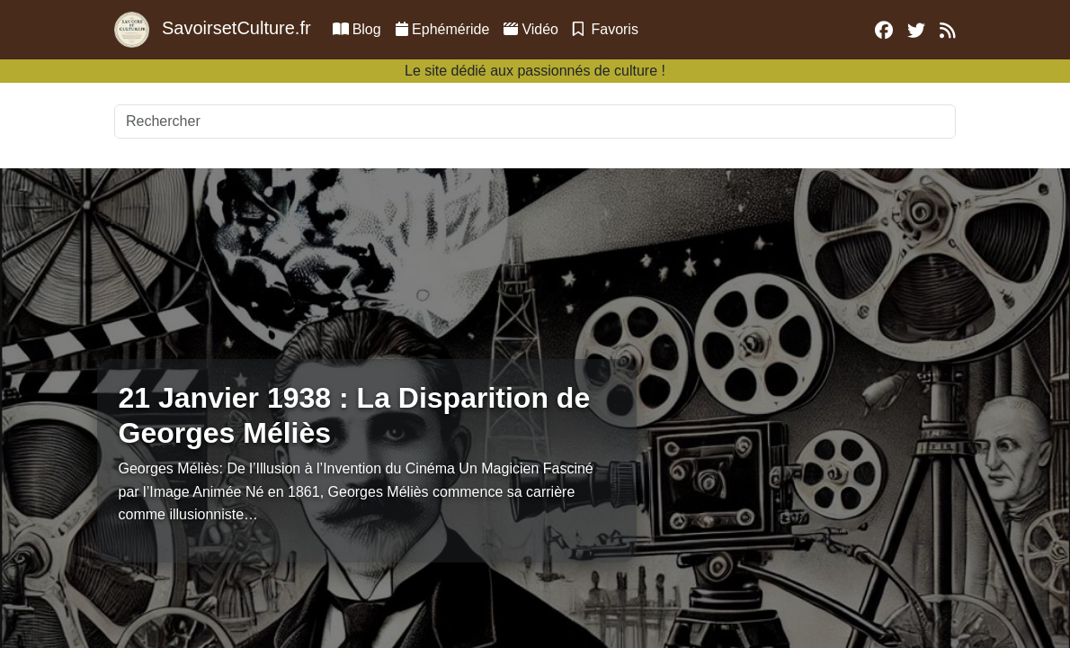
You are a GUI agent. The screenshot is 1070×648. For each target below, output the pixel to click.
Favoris (605, 29)
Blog (357, 29)
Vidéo (531, 29)
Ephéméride (443, 29)
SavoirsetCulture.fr (212, 30)
